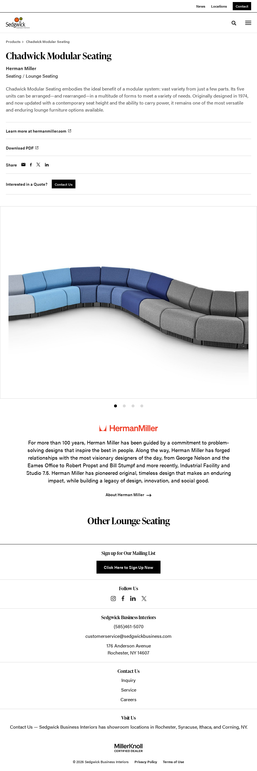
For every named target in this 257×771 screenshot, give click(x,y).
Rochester (165, 726)
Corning (230, 726)
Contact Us (21, 726)
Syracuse (187, 726)
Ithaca (205, 726)
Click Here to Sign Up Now (128, 567)
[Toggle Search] (234, 23)
